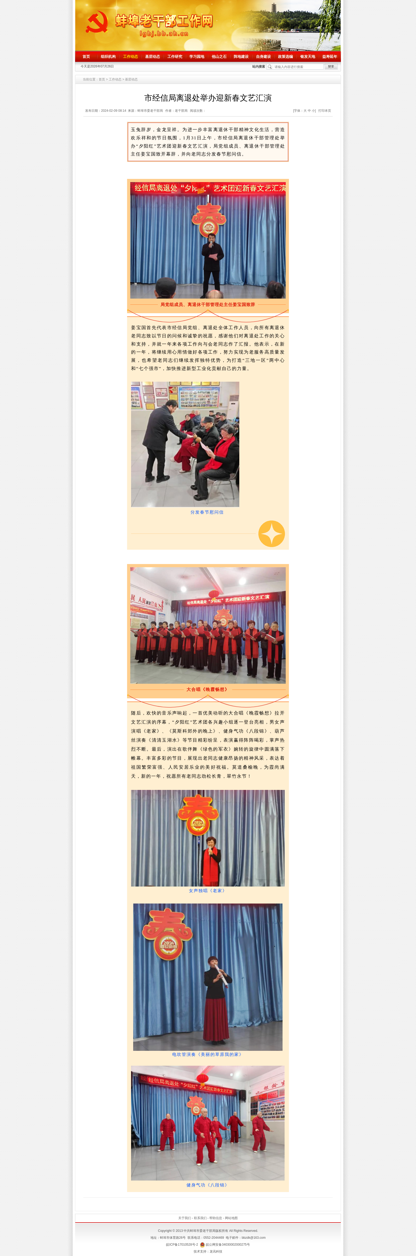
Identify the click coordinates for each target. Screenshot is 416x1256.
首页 (86, 56)
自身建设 (263, 56)
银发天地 (307, 56)
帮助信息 (215, 1218)
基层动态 (152, 56)
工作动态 (130, 56)
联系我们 (200, 1218)
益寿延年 (329, 56)
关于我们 (184, 1218)
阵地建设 (241, 56)
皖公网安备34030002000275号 (225, 1244)
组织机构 (108, 56)
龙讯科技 (216, 1251)
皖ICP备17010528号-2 (182, 1244)
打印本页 (324, 111)
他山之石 (219, 56)
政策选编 (285, 56)
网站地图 (231, 1218)
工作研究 (174, 56)
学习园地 (196, 56)
